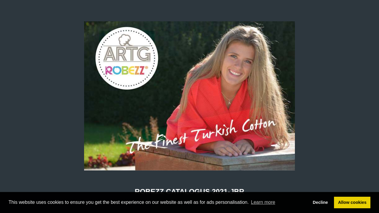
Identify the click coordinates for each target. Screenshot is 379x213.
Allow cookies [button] (352, 202)
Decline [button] (320, 202)
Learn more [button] (263, 202)
